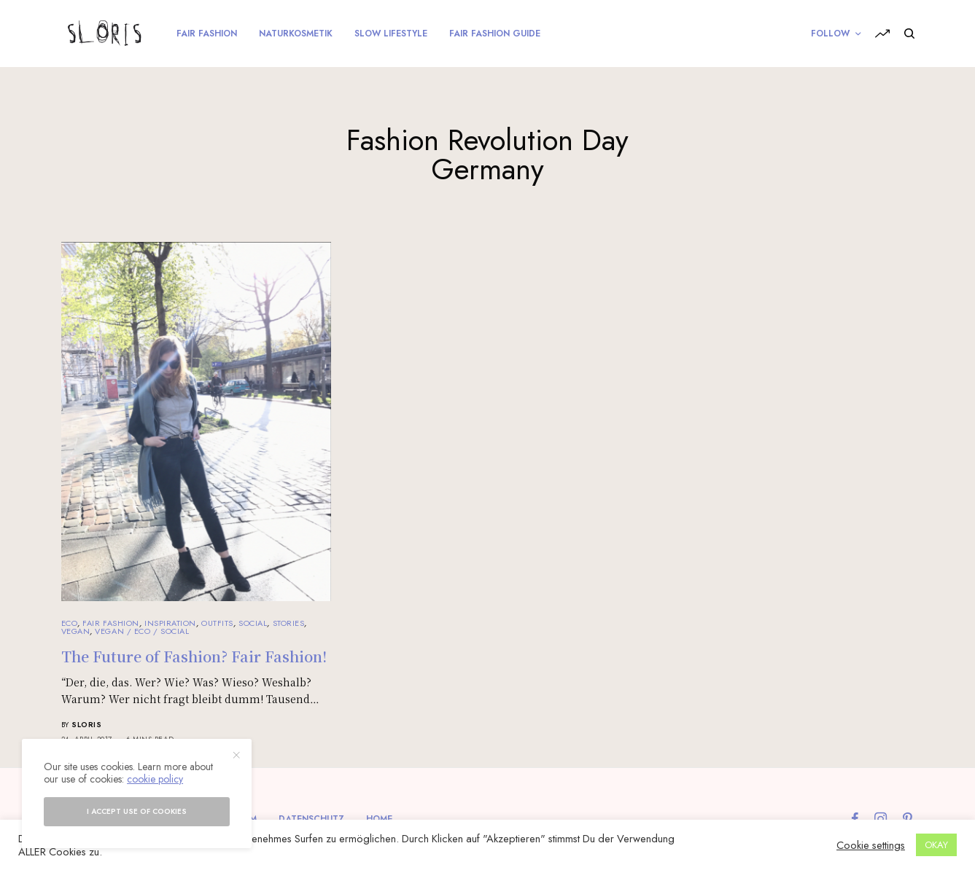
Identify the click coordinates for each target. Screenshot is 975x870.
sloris (86, 724)
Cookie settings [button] (870, 845)
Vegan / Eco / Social (142, 631)
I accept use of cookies (137, 811)
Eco (69, 623)
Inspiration (170, 623)
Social (252, 623)
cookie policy (155, 779)
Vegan (75, 631)
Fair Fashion (110, 623)
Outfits (217, 623)
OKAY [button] (936, 845)
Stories (289, 623)
